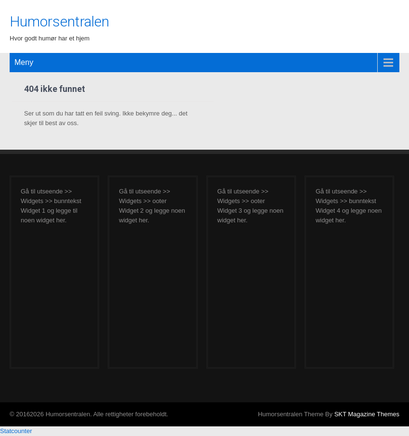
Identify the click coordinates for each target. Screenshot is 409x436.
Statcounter (16, 431)
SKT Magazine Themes (366, 414)
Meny (23, 62)
